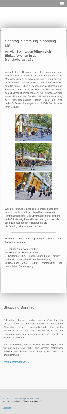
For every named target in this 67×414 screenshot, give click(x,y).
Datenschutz (19, 398)
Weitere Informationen (14, 362)
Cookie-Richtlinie (32, 398)
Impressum (7, 398)
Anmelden (7, 408)
